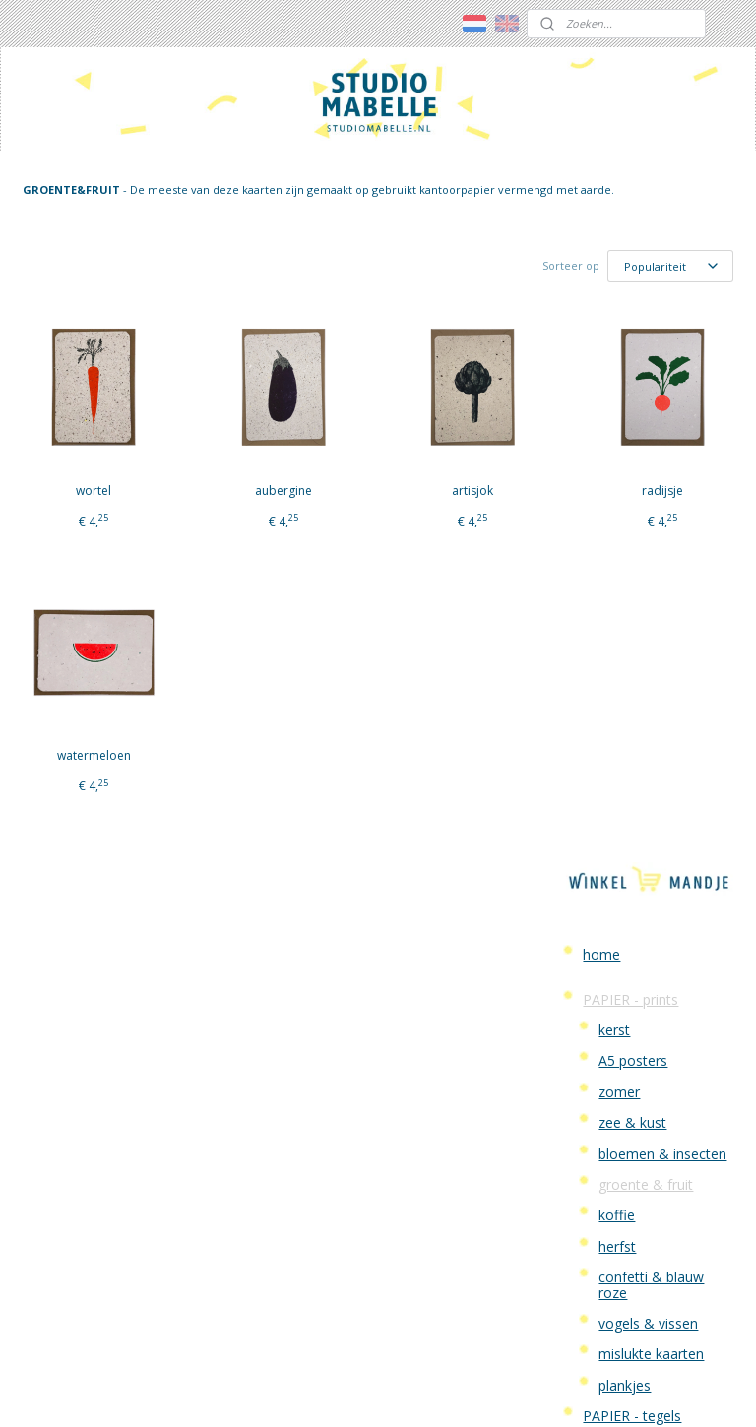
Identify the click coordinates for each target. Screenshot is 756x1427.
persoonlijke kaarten (648, 750)
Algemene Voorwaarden (625, 972)
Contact (608, 889)
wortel (67, 513)
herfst (617, 549)
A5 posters (632, 364)
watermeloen (66, 778)
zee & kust (632, 426)
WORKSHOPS (626, 812)
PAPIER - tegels (632, 720)
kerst (614, 334)
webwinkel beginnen (421, 1391)
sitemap (305, 1391)
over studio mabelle (630, 1219)
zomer (619, 396)
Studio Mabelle (630, 857)
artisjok (337, 513)
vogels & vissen (648, 627)
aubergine (201, 513)
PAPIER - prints (630, 302)
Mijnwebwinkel (593, 1391)
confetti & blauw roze (651, 588)
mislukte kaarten (651, 658)
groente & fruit (645, 488)
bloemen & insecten (662, 457)
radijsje (473, 513)
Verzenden (616, 934)
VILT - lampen (627, 782)
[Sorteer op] (393, 282)
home (601, 257)
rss (346, 1391)
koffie (616, 519)
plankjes (624, 688)
